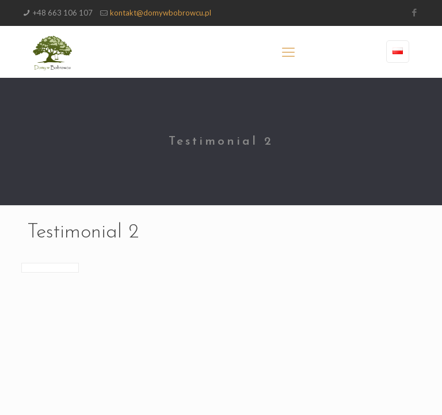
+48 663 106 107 (63, 12)
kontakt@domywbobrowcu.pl (160, 12)
